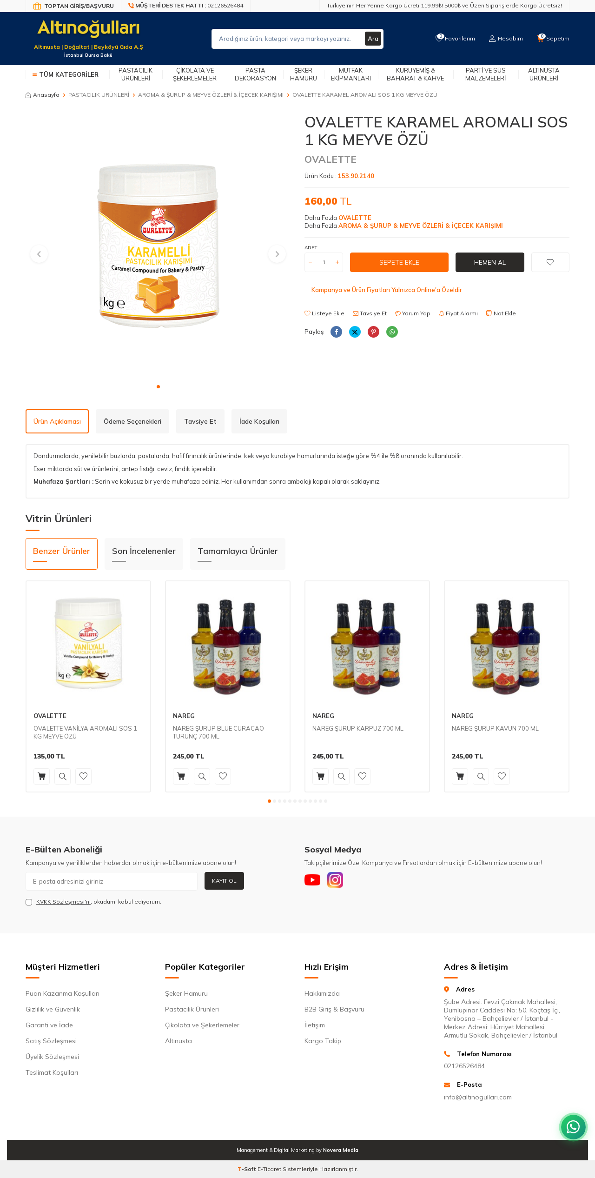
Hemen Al (490, 262)
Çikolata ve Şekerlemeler (195, 74)
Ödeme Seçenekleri (132, 421)
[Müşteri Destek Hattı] (186, 6)
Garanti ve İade (49, 1025)
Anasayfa (43, 94)
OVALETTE (330, 159)
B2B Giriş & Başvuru (334, 1009)
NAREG (184, 715)
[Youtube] (313, 881)
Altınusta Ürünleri (544, 74)
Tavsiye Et (370, 313)
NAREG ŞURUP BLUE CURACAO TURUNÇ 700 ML (218, 732)
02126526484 (464, 1066)
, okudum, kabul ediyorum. (93, 901)
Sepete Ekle (399, 262)
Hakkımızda (322, 993)
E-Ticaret (269, 1168)
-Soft (248, 1168)
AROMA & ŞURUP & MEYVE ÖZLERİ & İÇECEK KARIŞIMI (211, 94)
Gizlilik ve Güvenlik (53, 1009)
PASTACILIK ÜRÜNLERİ (98, 94)
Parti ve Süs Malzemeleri (485, 74)
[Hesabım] (504, 38)
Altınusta (178, 1041)
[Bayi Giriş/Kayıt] (73, 6)
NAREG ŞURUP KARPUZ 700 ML (357, 728)
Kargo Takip (322, 1041)
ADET (310, 248)
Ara (372, 38)
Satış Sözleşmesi (51, 1041)
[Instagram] (339, 881)
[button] (158, 386)
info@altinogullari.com (478, 1097)
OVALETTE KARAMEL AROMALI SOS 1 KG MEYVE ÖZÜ (364, 94)
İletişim (314, 1025)
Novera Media (340, 1150)
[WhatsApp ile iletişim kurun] (572, 1122)
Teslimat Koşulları (52, 1072)
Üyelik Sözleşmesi (52, 1056)
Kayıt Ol (224, 880)
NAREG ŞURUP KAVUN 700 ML (495, 728)
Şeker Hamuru (303, 74)
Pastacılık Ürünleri (135, 74)
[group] (158, 245)
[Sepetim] (552, 38)
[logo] (88, 33)
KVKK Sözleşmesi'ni (63, 901)
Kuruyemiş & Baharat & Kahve (415, 74)
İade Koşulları (259, 421)
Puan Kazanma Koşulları (62, 993)
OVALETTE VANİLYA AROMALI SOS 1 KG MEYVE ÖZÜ (85, 732)
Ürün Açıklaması (57, 421)
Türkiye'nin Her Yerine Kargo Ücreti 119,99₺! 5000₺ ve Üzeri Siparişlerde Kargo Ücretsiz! (444, 5)
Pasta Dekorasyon (255, 74)
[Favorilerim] (453, 38)
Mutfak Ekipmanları (351, 74)
